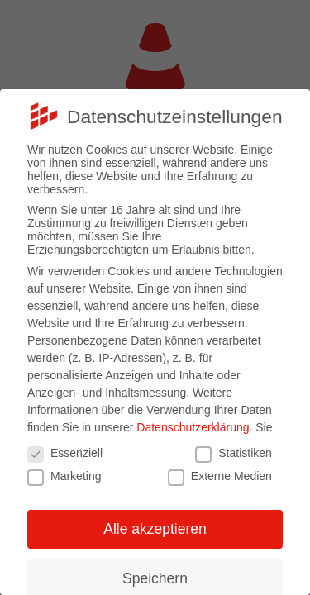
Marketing (64, 476)
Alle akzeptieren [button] (155, 529)
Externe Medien (220, 476)
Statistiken (233, 452)
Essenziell (65, 452)
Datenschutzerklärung (192, 427)
